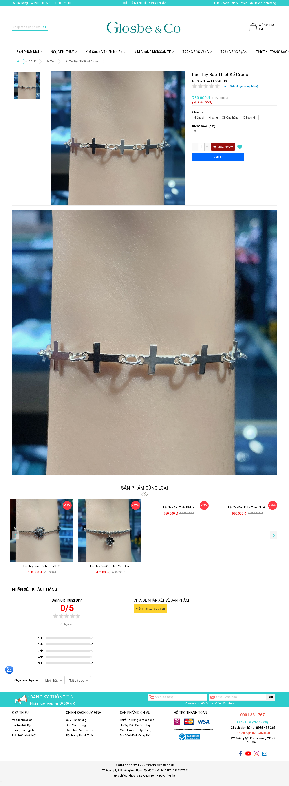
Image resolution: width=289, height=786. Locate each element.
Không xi (198, 117)
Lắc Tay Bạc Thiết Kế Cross (81, 61)
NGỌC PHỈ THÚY (64, 52)
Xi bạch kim (249, 117)
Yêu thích (239, 3)
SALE (32, 61)
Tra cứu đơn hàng (263, 3)
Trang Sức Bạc (234, 52)
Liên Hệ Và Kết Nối (24, 735)
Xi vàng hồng (229, 117)
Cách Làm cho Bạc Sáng (135, 730)
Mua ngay (223, 147)
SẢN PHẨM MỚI (29, 52)
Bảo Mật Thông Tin (78, 725)
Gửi (270, 697)
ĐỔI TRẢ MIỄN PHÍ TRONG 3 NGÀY (144, 3)
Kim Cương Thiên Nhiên (105, 52)
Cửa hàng (20, 3)
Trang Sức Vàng (197, 52)
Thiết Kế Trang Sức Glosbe (137, 720)
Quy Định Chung (76, 720)
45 (195, 131)
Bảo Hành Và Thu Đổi (79, 730)
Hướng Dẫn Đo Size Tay (135, 725)
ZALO (218, 157)
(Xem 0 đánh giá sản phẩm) (240, 86)
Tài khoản (221, 3)
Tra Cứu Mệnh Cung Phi (135, 735)
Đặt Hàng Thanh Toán (80, 735)
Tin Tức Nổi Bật (21, 725)
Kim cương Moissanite (154, 52)
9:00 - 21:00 (62, 3)
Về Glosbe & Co (22, 720)
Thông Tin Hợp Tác (24, 730)
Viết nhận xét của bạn (150, 608)
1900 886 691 (41, 3)
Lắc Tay (50, 61)
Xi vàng (213, 117)
